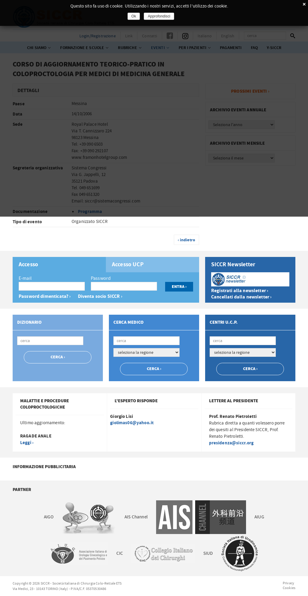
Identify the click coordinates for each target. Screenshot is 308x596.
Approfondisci (159, 16)
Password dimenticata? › (45, 296)
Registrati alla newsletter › (239, 291)
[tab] (59, 264)
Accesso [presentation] (28, 265)
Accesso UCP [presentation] (128, 265)
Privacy (288, 583)
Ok (133, 16)
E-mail (25, 278)
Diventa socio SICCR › (100, 296)
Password (101, 278)
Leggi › (26, 443)
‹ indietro (187, 240)
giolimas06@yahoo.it (132, 423)
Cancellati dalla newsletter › (241, 297)
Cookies (289, 587)
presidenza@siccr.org (231, 443)
